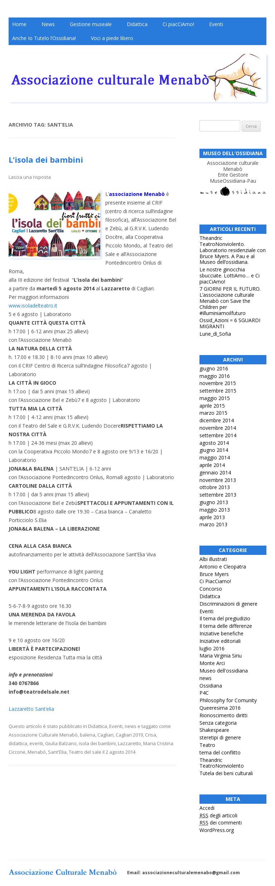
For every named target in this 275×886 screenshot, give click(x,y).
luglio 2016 (212, 648)
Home (19, 24)
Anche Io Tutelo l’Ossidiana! (44, 38)
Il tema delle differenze (225, 625)
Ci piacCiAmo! (178, 24)
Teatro (207, 745)
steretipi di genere (220, 737)
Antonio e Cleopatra (222, 566)
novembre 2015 (217, 383)
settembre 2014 (217, 435)
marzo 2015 (213, 412)
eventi (36, 743)
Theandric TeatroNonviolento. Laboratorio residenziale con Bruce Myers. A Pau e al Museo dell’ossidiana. (232, 250)
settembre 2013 (217, 494)
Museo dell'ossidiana (223, 670)
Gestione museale (91, 24)
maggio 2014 (214, 457)
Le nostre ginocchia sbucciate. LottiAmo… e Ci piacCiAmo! (229, 275)
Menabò (37, 752)
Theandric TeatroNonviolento (221, 763)
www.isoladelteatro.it (33, 305)
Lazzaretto (129, 743)
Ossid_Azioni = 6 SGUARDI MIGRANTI (229, 323)
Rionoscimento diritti (223, 715)
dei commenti (220, 822)
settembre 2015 (217, 390)
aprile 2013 (212, 517)
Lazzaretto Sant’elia (31, 708)
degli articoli (218, 815)
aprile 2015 (212, 405)
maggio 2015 (214, 398)
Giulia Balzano (61, 743)
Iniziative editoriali (220, 641)
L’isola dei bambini (46, 159)
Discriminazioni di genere (228, 603)
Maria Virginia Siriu (220, 655)
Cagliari (105, 735)
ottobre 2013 (214, 487)
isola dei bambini (97, 743)
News (48, 24)
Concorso (210, 588)
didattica (18, 743)
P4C (204, 692)
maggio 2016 (214, 376)
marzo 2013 (213, 524)
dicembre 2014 (216, 420)
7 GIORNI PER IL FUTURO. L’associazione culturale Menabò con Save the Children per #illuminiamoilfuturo (230, 300)
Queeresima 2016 (220, 707)
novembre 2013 (217, 480)
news (130, 726)
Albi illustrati (213, 559)
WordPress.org (216, 830)
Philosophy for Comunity (228, 700)
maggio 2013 (214, 509)
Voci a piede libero (112, 38)
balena (87, 735)
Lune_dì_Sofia (215, 333)
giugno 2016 (213, 368)
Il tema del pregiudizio (224, 618)
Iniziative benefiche (221, 633)
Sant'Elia (57, 752)
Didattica (137, 24)
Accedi (206, 807)
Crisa (150, 735)
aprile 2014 (212, 465)
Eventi (216, 24)
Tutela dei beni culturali (226, 773)
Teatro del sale (85, 752)
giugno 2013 (213, 502)
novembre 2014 (217, 427)
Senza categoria (218, 722)
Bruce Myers (214, 574)
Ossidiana (210, 685)
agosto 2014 (214, 442)
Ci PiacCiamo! (215, 581)
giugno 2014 (213, 450)
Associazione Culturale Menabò (43, 735)
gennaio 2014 (215, 472)
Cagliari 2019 (129, 735)
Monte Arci (212, 663)
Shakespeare (214, 730)
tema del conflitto (220, 752)
